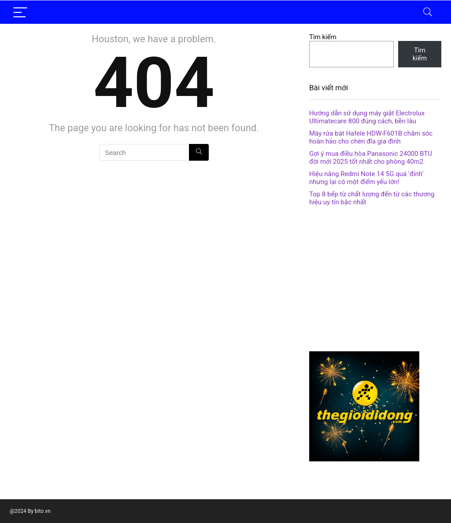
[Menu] (20, 12)
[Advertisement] (375, 281)
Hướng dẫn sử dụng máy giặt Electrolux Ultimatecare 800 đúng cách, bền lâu (367, 117)
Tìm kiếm (322, 37)
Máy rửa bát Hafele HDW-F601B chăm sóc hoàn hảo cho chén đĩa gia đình (371, 137)
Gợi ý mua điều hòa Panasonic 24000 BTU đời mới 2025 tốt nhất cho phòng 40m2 (370, 158)
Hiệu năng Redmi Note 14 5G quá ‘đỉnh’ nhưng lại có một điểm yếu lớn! (366, 178)
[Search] (427, 12)
